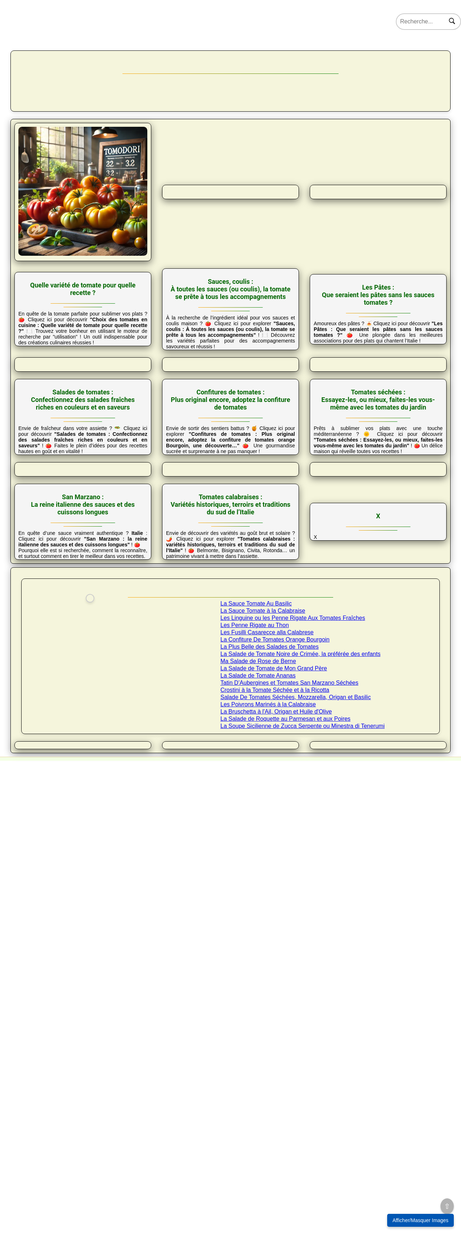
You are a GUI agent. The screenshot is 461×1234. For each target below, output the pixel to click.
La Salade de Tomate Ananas (258, 1002)
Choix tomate (108, 160)
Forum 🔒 (418, 52)
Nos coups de (379, 52)
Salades (292, 160)
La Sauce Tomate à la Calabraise (262, 937)
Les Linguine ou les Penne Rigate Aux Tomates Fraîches (292, 945)
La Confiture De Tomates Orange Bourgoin (275, 966)
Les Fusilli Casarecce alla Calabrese (267, 959)
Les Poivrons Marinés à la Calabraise (268, 1031)
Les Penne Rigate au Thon (254, 952)
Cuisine (188, 53)
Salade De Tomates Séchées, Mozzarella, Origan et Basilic (295, 1024)
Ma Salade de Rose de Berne (258, 988)
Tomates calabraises (269, 180)
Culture (157, 53)
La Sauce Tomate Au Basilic (256, 930)
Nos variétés (75, 53)
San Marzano (192, 180)
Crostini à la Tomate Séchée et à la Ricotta (274, 1017)
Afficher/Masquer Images (420, 1220)
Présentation (46, 160)
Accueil (41, 52)
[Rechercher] (452, 22)
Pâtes (230, 160)
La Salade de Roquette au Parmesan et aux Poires (285, 1045)
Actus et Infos (335, 53)
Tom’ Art (265, 53)
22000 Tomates (119, 53)
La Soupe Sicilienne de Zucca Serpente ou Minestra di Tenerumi (302, 1053)
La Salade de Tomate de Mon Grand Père (273, 995)
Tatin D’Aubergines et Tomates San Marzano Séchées (289, 1009)
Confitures (353, 160)
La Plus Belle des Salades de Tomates (269, 973)
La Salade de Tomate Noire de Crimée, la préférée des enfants (300, 981)
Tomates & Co (227, 53)
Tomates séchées (414, 160)
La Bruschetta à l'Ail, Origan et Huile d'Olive (276, 1038)
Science (297, 53)
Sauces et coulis (169, 160)
